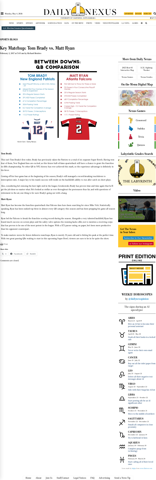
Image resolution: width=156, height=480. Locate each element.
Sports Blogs (9, 39)
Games (135, 23)
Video (97, 23)
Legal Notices (79, 478)
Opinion (29, 23)
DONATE (138, 14)
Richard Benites (34, 53)
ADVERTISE (129, 14)
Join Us (49, 478)
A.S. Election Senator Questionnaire (18, 28)
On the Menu (78, 23)
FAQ (92, 478)
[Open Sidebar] (2, 13)
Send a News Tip (122, 478)
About (38, 478)
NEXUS (101, 11)
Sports (20, 23)
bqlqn (134, 468)
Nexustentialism (111, 23)
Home (28, 478)
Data (66, 23)
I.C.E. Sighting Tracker (146, 68)
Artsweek (40, 23)
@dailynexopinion (138, 298)
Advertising (104, 478)
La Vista (125, 23)
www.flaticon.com (146, 468)
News (11, 23)
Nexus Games (127, 77)
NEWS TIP (147, 14)
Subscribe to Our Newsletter (138, 238)
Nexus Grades (146, 77)
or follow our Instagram (140, 243)
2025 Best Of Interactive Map (127, 68)
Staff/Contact (63, 478)
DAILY (57, 11)
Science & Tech (55, 23)
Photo (89, 23)
